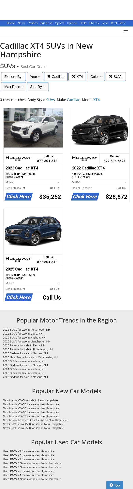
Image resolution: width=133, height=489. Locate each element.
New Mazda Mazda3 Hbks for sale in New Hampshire (35, 420)
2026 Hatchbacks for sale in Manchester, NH (30, 357)
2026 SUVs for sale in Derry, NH (22, 333)
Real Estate (118, 23)
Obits (83, 23)
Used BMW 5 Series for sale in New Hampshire (32, 467)
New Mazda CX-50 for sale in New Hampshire (31, 404)
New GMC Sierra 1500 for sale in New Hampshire (33, 424)
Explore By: (13, 77)
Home (11, 23)
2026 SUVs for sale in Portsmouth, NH (26, 329)
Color (95, 77)
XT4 (77, 77)
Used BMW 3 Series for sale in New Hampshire (32, 463)
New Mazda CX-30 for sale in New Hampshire (31, 408)
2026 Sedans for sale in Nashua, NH (25, 353)
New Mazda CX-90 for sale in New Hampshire (31, 412)
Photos (94, 23)
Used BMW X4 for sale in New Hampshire (28, 475)
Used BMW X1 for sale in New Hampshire (28, 459)
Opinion (72, 23)
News (21, 23)
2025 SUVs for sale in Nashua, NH (24, 361)
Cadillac (55, 77)
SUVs (116, 77)
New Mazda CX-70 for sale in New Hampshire (31, 416)
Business (46, 23)
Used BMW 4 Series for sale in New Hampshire (32, 479)
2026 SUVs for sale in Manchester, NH (26, 341)
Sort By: (37, 87)
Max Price (13, 87)
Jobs (105, 23)
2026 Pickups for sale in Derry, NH (24, 345)
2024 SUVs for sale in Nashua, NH (24, 369)
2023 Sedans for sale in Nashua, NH (25, 377)
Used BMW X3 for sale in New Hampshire (28, 451)
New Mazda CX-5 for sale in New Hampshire (30, 400)
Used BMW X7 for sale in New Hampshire (28, 471)
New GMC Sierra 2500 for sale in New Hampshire (33, 428)
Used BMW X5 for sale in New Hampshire (28, 455)
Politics (33, 23)
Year (35, 77)
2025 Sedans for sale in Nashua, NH (25, 365)
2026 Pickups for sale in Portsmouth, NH (28, 349)
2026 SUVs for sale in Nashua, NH (24, 337)
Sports (60, 23)
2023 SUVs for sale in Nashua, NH (24, 373)
